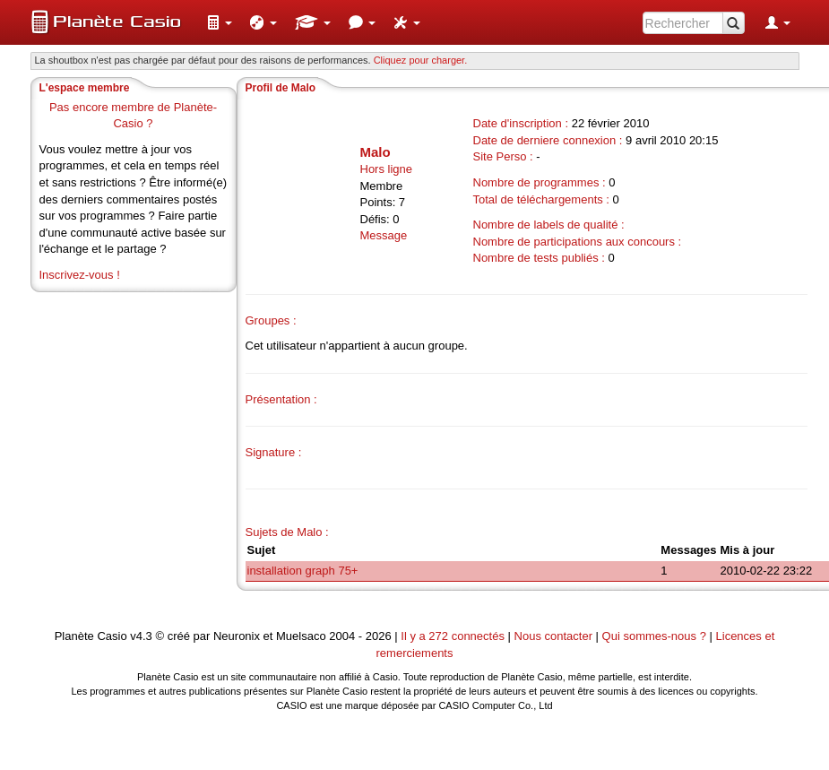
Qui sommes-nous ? (654, 636)
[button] (219, 22)
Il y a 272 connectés (454, 636)
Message (384, 235)
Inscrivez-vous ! (79, 274)
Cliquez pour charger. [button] (421, 60)
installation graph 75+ (302, 570)
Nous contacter (553, 636)
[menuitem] (219, 22)
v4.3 (141, 636)
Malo (375, 152)
